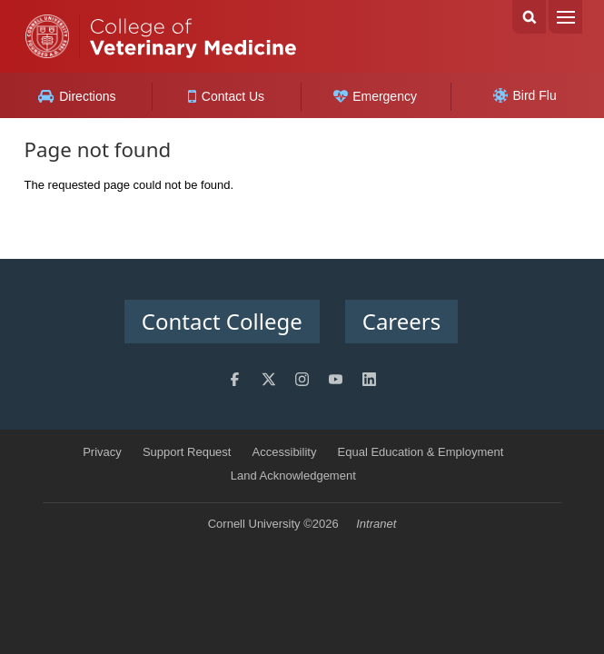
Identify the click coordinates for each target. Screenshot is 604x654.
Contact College (222, 321)
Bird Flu (525, 95)
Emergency (375, 96)
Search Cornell (529, 17)
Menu (565, 17)
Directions (76, 96)
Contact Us (226, 96)
